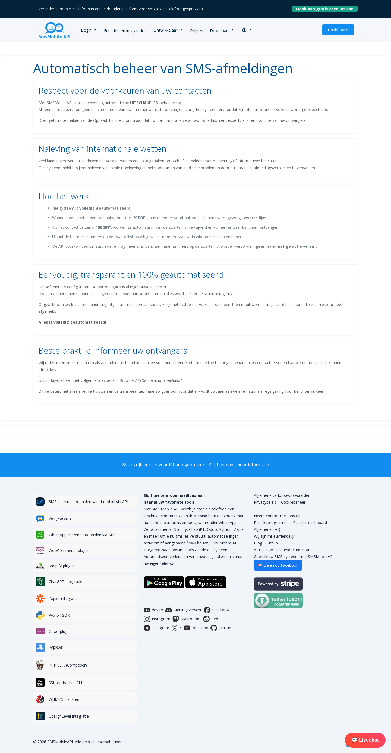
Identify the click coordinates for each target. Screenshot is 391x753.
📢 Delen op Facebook (278, 565)
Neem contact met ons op (277, 515)
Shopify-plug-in (62, 565)
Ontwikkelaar (165, 30)
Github (272, 543)
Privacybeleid (265, 502)
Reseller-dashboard (310, 522)
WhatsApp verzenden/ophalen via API (81, 534)
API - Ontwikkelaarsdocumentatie (283, 549)
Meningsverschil (183, 610)
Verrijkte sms (60, 518)
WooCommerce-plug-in (69, 550)
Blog (258, 543)
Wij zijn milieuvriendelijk (274, 536)
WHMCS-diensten (64, 699)
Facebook (217, 610)
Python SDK (59, 615)
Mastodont (186, 619)
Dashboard (338, 29)
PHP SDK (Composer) (68, 665)
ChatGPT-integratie (65, 581)
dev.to (153, 610)
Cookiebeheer (293, 502)
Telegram (156, 628)
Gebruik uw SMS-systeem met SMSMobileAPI (294, 556)
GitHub (220, 628)
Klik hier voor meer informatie (239, 465)
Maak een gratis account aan (327, 8)
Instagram (157, 619)
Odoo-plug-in (60, 631)
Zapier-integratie (63, 598)
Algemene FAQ (267, 529)
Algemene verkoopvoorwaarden (282, 495)
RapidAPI (56, 647)
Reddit (213, 619)
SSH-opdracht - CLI (65, 682)
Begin (86, 30)
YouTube (196, 628)
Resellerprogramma (271, 522)
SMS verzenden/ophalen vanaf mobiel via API (88, 501)
